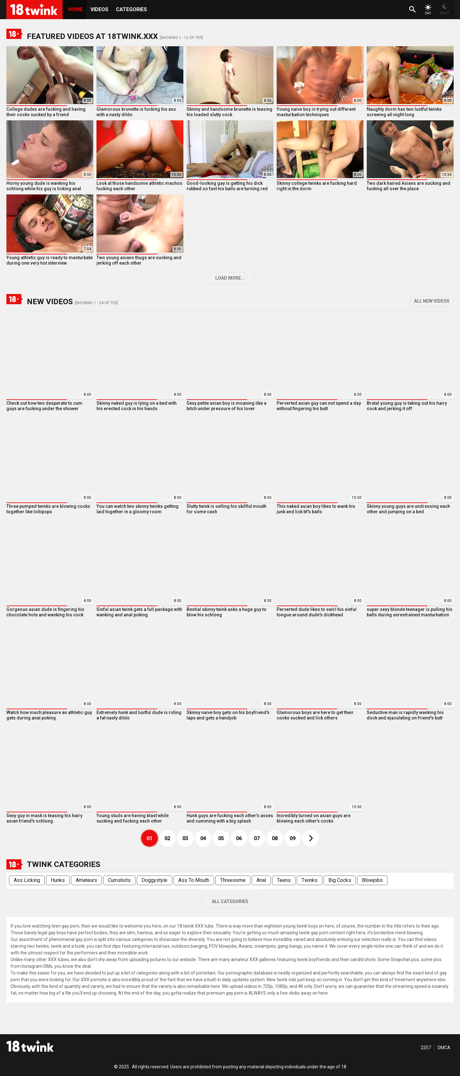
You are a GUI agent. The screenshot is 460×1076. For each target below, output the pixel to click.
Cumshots (119, 880)
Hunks (58, 880)
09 (292, 838)
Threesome (233, 880)
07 (257, 838)
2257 (426, 1047)
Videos (99, 9)
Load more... (230, 278)
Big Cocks (339, 880)
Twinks (310, 880)
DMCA (444, 1047)
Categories (131, 9)
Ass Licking (27, 880)
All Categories (230, 901)
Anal (261, 880)
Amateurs (86, 880)
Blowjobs (372, 880)
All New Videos (431, 301)
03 (185, 838)
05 (221, 838)
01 (149, 838)
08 (275, 838)
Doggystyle (154, 880)
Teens (284, 880)
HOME (75, 9)
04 (203, 838)
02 (167, 838)
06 (239, 838)
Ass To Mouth (193, 880)
